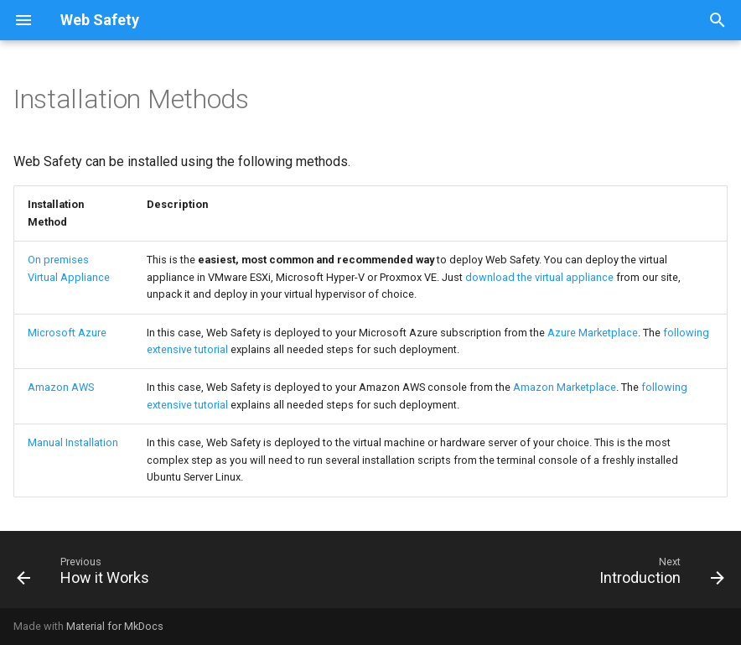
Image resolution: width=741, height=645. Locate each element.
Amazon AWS (61, 387)
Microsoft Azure (67, 332)
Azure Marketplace (592, 332)
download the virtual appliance (539, 277)
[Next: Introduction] (658, 574)
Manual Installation (73, 442)
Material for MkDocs (114, 626)
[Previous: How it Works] (86, 574)
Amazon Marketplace (564, 387)
